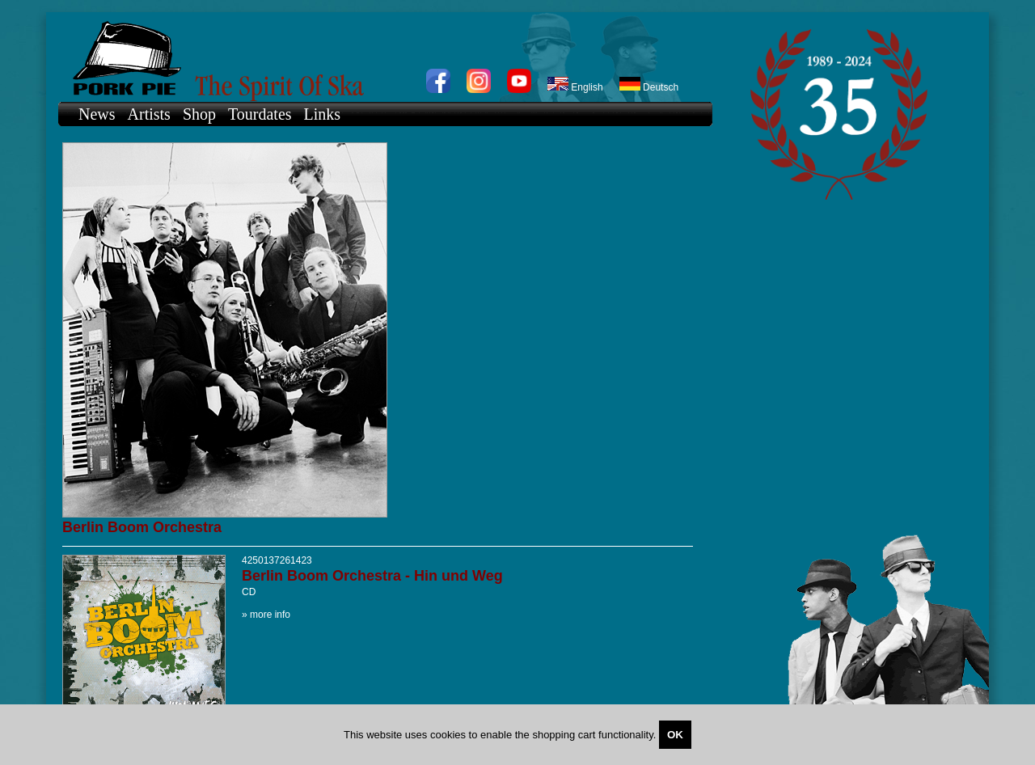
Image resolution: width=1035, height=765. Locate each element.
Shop (199, 114)
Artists (149, 114)
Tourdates (260, 114)
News (97, 114)
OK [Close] (675, 735)
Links (322, 114)
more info (270, 614)
